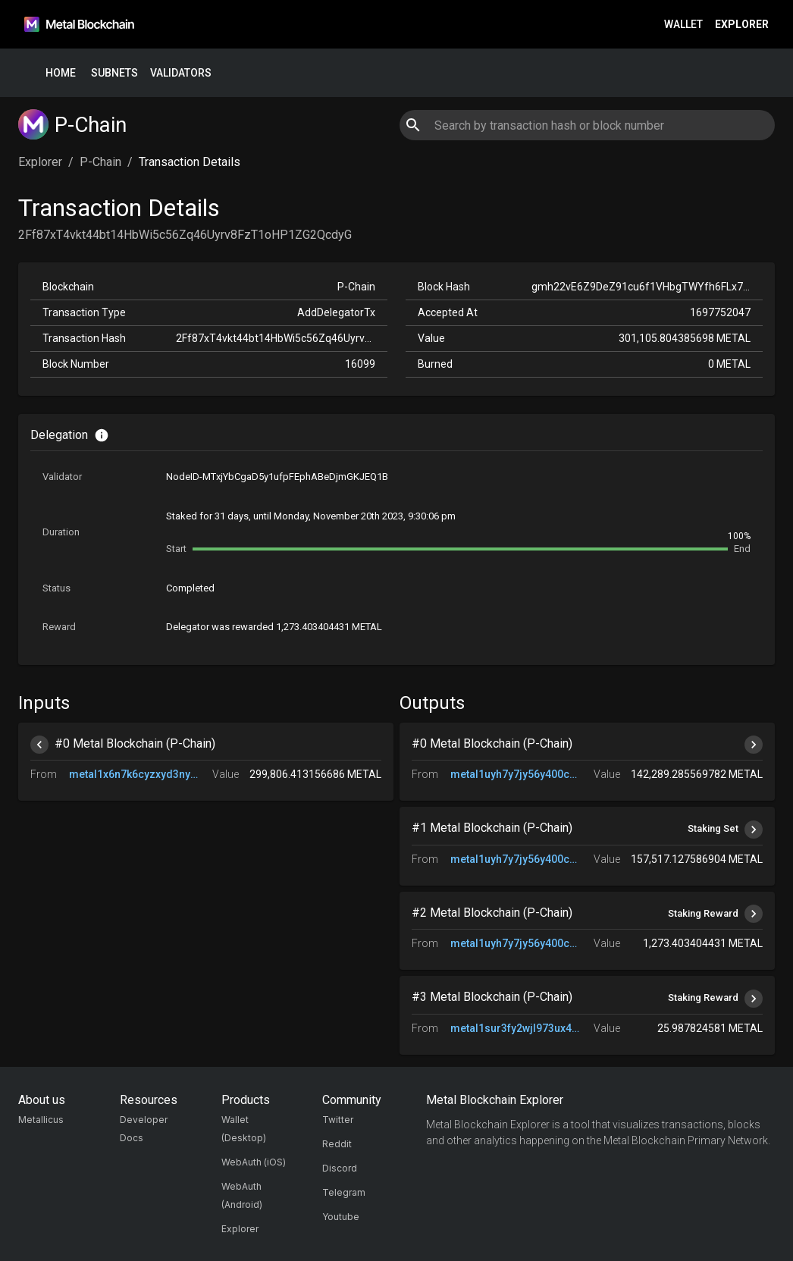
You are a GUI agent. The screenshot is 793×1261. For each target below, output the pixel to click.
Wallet (683, 25)
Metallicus (41, 1119)
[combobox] (586, 125)
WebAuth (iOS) (253, 1162)
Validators (181, 73)
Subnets (114, 73)
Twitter (337, 1119)
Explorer (742, 25)
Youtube (340, 1216)
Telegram (343, 1192)
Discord (339, 1168)
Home (60, 73)
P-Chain (100, 162)
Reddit (337, 1144)
